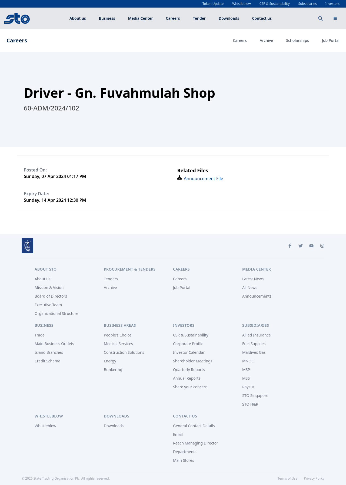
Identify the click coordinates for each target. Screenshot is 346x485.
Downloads (229, 18)
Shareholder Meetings (192, 360)
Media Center (140, 18)
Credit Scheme (47, 360)
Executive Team (48, 304)
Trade (40, 335)
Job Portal (331, 40)
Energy (110, 360)
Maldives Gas (254, 352)
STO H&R (250, 404)
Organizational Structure (56, 313)
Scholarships (297, 40)
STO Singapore (255, 395)
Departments (185, 451)
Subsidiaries (307, 3)
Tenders (111, 278)
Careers (173, 18)
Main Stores (183, 460)
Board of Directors (51, 296)
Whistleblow (241, 3)
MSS (246, 378)
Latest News (253, 278)
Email (178, 434)
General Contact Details (194, 425)
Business (107, 18)
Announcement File (203, 178)
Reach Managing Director (195, 443)
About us (77, 18)
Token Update (213, 3)
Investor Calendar (189, 352)
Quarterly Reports (189, 369)
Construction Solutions (124, 352)
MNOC (248, 360)
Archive (266, 40)
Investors (332, 3)
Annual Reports (186, 378)
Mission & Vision (49, 287)
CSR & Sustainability (275, 3)
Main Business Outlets (54, 343)
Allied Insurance (256, 335)
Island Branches (49, 352)
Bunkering (113, 369)
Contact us (262, 18)
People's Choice (117, 335)
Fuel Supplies (253, 343)
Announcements (256, 296)
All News (249, 287)
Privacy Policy (314, 478)
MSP (246, 369)
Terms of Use (287, 478)
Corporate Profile (188, 343)
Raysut (248, 386)
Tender (199, 18)
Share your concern (190, 386)
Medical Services (118, 343)
